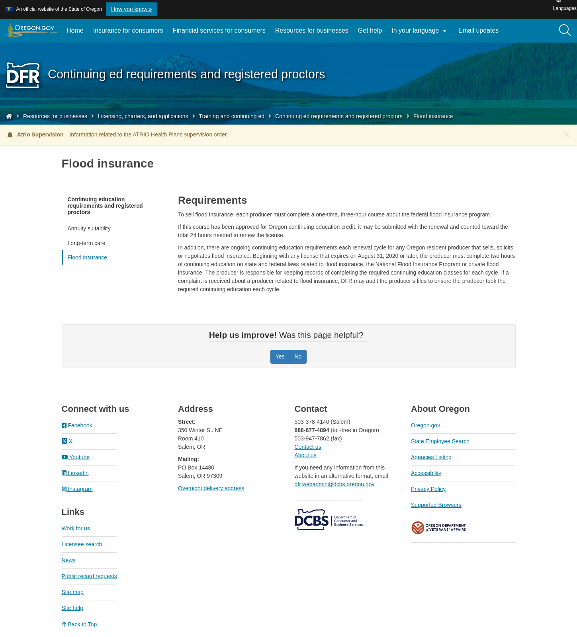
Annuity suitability (89, 228)
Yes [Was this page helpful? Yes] (280, 356)
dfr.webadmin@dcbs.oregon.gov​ (334, 484)
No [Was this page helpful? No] (297, 356)
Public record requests (89, 576)
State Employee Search (440, 441)
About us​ (306, 455)
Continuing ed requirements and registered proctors (339, 116)
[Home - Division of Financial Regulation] (9, 116)
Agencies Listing (431, 457)
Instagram (77, 489)
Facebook (77, 425)
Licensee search (82, 544)
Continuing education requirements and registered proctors (105, 205)
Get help (370, 30)
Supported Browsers (436, 505)
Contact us (308, 447)
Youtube (76, 457)
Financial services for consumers (219, 30)
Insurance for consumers (128, 30)
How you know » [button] (131, 9)
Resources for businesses (311, 30)
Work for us (76, 528)
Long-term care (87, 243)
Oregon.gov (425, 425)
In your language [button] (420, 31)
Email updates (480, 33)
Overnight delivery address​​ (211, 488)
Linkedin (75, 473)
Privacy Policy (428, 489)
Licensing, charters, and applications (143, 116)
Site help (72, 608)
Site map (73, 592)
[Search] (565, 31)
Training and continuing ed (232, 116)
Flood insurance (88, 257)
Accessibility (426, 473)
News (69, 560)
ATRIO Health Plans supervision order (180, 134)
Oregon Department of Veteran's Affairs (439, 528)
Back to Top (79, 624)
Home (75, 30)
